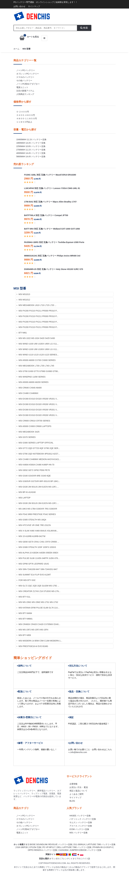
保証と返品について (78, 791)
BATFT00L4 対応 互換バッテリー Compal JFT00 (46, 215)
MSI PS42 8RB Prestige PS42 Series (37, 514)
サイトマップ (34, 6)
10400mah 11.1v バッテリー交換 (31, 139)
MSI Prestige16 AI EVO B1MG (33, 646)
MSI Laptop (24, 498)
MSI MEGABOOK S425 (29, 432)
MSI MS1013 (24, 294)
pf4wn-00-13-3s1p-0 (103, 847)
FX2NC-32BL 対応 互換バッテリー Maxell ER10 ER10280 (50, 175)
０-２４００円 (22, 112)
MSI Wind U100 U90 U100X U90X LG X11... (39, 344)
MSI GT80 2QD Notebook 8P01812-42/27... (39, 454)
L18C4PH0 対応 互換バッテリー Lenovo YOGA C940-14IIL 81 (52, 188)
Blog (72, 801)
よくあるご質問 (76, 794)
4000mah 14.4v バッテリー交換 (30, 153)
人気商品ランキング (25, 94)
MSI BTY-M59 (25, 635)
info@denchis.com (79, 752)
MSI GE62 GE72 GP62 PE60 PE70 (34, 470)
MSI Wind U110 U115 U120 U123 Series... (39, 355)
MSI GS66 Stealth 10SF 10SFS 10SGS (37, 547)
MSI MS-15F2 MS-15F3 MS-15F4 (33, 630)
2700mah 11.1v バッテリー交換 (30, 150)
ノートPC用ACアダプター (28, 84)
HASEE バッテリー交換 (80, 815)
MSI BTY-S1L (24, 597)
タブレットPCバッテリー (27, 74)
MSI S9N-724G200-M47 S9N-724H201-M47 (38, 569)
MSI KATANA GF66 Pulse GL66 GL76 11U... (39, 608)
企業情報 (73, 784)
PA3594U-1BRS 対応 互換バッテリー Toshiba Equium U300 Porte (54, 242)
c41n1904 (63, 850)
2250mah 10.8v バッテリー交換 (30, 146)
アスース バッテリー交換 (80, 826)
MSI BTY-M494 (25, 613)
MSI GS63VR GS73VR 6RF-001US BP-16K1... (39, 481)
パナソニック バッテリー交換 (82, 819)
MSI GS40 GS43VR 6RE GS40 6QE (35, 476)
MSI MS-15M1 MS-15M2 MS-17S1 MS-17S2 (38, 602)
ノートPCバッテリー (25, 70)
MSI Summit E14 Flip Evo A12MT (35, 575)
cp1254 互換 (35, 847)
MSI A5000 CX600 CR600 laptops (35, 426)
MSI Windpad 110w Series (32, 377)
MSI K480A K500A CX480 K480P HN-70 (36, 465)
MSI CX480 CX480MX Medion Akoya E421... (40, 459)
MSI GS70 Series (27, 437)
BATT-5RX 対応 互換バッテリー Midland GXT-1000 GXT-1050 (52, 229)
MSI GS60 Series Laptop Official (36, 443)
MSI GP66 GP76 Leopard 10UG (34, 564)
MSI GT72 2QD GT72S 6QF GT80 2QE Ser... (39, 448)
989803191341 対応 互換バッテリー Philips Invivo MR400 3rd (52, 256)
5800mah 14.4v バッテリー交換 (30, 156)
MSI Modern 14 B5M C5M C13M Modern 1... (40, 641)
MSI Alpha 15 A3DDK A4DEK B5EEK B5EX (38, 553)
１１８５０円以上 (24, 122)
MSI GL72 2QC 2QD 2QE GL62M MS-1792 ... (39, 586)
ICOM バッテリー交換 (79, 829)
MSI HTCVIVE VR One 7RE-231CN (35, 525)
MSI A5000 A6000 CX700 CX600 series (37, 360)
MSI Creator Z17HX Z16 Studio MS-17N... (39, 591)
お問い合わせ (19, 6)
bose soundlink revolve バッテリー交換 (51, 844)
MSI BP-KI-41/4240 (27, 492)
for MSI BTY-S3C (27, 580)
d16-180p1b (22, 847)
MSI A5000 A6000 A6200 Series (33, 382)
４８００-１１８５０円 (26, 118)
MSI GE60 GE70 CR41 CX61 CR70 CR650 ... (39, 542)
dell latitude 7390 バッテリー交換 (74, 847)
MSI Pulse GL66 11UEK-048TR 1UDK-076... (39, 558)
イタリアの (76, 858)
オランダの (54, 858)
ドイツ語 (86, 858)
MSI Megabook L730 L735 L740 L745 (36, 366)
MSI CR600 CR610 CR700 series (34, 421)
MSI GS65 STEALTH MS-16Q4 (32, 520)
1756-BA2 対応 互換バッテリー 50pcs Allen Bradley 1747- (50, 202)
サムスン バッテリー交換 (80, 822)
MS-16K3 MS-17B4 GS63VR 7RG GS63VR (38, 509)
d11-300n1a (79, 844)
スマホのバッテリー (25, 77)
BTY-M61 (23, 333)
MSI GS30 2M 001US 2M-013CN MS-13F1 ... (39, 487)
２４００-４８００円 (25, 115)
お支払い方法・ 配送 (78, 787)
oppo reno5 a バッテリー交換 (42, 850)
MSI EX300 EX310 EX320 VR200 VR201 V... (38, 399)
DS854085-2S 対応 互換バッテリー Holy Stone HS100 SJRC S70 (53, 269)
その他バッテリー (24, 80)
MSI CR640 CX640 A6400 (30, 388)
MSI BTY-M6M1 (25, 619)
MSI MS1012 (24, 300)
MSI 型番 (27, 49)
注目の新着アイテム (25, 91)
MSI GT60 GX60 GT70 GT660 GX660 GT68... (39, 371)
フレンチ (65, 858)
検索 (84, 28)
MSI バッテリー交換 (78, 832)
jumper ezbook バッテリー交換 (85, 850)
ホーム (16, 49)
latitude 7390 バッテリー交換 (101, 844)
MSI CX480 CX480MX (28, 393)
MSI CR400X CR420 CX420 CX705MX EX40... (39, 624)
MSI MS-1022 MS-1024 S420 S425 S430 (37, 338)
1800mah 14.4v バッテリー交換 (30, 143)
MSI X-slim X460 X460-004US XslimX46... (38, 531)
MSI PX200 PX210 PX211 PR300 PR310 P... (38, 311)
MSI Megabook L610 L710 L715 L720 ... (37, 305)
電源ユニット (22, 87)
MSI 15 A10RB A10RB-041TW (32, 536)
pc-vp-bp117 (49, 847)
